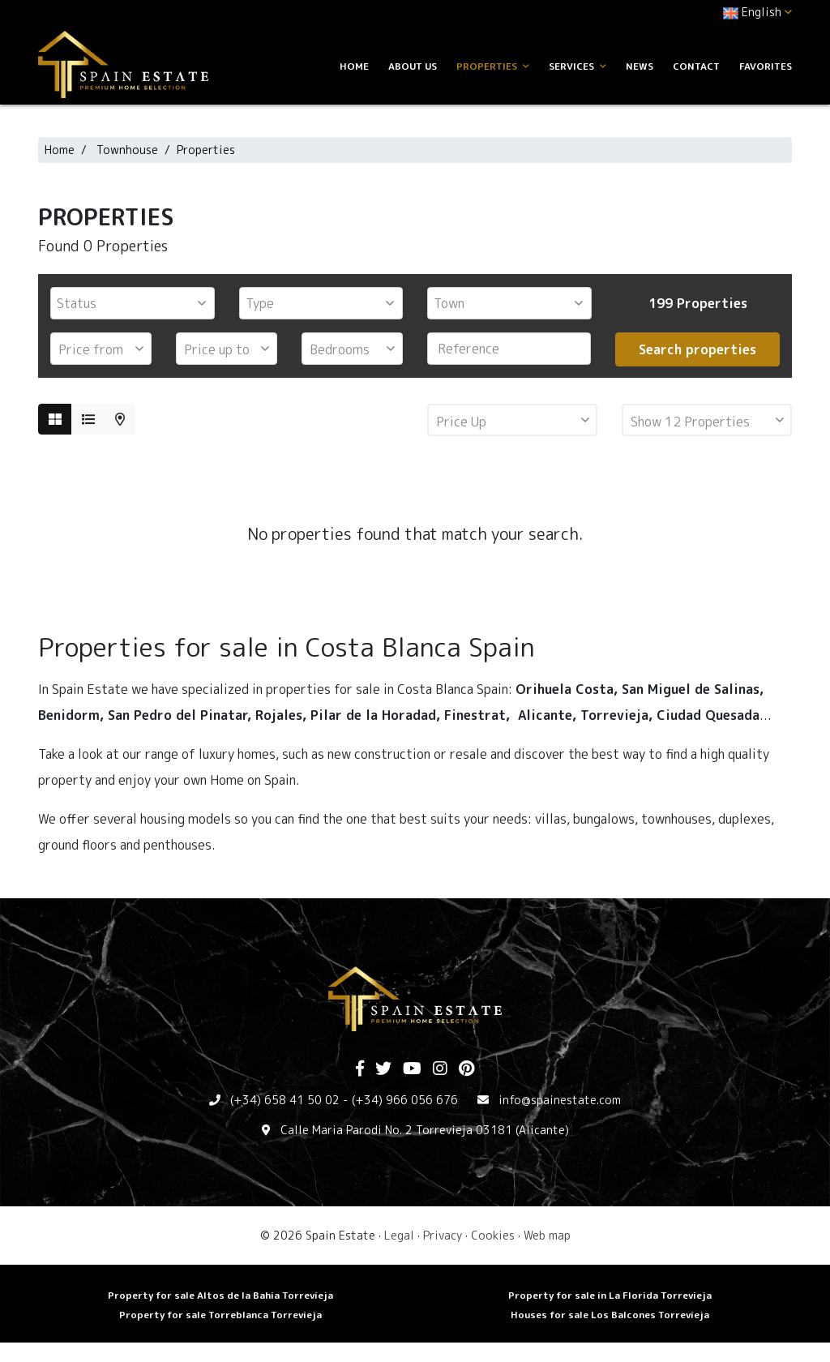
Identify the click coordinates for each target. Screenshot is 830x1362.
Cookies (493, 1235)
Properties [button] (492, 66)
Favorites (765, 66)
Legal (399, 1235)
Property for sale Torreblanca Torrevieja (220, 1314)
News (639, 66)
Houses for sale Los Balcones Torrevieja (610, 1314)
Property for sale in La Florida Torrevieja (610, 1295)
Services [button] (577, 66)
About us (412, 66)
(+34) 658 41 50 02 (285, 1099)
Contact (696, 66)
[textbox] (136, 303)
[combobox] (132, 303)
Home (354, 66)
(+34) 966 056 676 (405, 1099)
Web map (547, 1235)
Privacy (442, 1235)
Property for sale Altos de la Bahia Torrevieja (220, 1295)
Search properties (697, 349)
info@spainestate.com (559, 1099)
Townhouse (127, 149)
